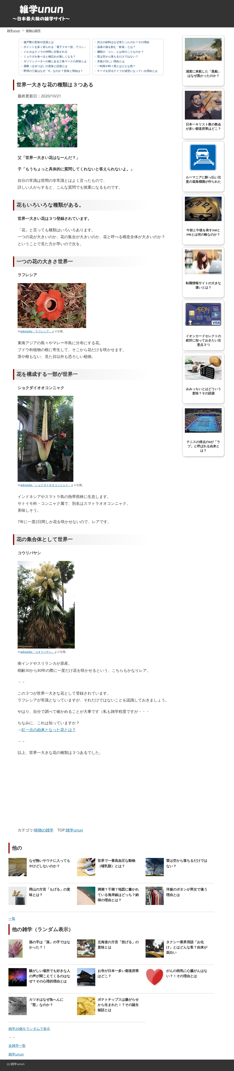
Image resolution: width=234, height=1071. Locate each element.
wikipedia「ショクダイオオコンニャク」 (45, 485)
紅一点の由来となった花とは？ (48, 729)
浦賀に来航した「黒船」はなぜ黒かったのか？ (203, 58)
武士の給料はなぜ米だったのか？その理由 (122, 42)
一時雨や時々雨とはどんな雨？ (116, 66)
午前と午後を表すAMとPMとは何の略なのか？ (203, 216)
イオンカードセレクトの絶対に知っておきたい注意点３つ (203, 324)
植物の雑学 (33, 31)
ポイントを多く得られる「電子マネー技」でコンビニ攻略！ (60, 47)
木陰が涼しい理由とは (110, 61)
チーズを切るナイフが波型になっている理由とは (126, 71)
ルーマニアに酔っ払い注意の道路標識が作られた (203, 163)
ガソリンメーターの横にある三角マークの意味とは (55, 61)
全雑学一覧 (17, 1045)
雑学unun (13, 31)
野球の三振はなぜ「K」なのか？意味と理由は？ (53, 71)
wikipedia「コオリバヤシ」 (37, 652)
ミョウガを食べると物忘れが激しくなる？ (49, 56)
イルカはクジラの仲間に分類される (45, 52)
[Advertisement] (56, 792)
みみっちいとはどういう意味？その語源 (203, 375)
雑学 (14, 1064)
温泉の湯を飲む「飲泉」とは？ (116, 47)
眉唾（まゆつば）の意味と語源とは (45, 66)
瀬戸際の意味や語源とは (38, 42)
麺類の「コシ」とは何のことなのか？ (120, 52)
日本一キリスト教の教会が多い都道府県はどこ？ (203, 110)
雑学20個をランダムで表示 (29, 1028)
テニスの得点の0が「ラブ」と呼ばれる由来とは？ (203, 430)
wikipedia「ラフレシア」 (36, 331)
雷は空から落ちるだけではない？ (117, 56)
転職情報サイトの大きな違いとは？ (203, 269)
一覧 (11, 918)
